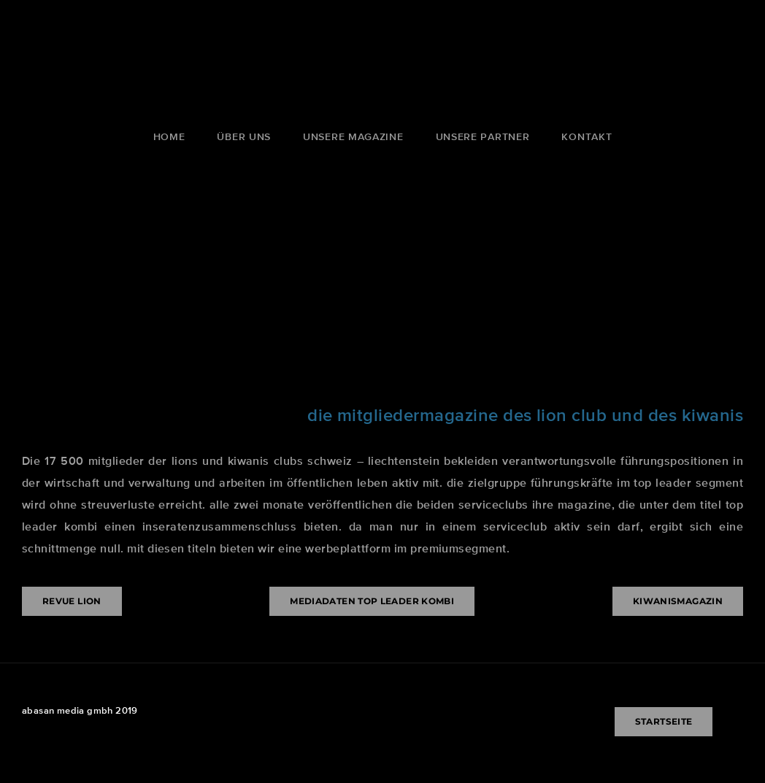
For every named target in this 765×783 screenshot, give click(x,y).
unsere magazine (353, 136)
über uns (244, 136)
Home (169, 136)
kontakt (586, 136)
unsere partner (483, 136)
